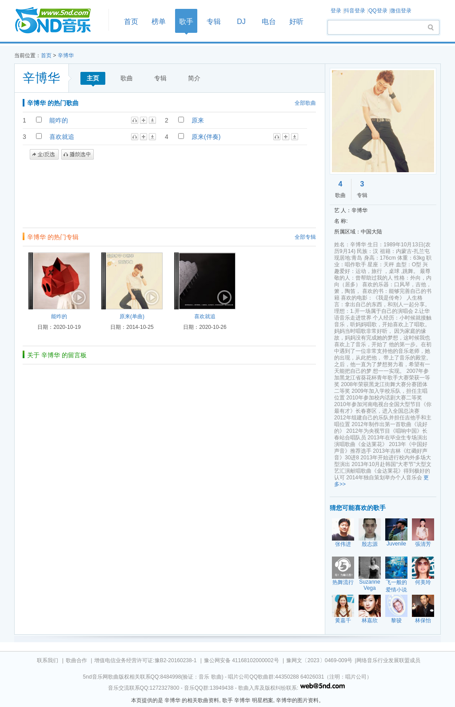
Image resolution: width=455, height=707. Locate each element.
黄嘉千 (343, 620)
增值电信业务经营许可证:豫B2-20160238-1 (145, 660)
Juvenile (396, 544)
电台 (269, 21)
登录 (336, 11)
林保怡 (423, 620)
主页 (93, 78)
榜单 (159, 21)
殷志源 (370, 544)
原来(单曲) (132, 316)
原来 (198, 120)
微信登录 (400, 11)
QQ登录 (377, 11)
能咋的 (58, 120)
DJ (241, 21)
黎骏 (396, 620)
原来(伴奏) (206, 136)
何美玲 (423, 582)
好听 (296, 21)
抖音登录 (354, 11)
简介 (194, 78)
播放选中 (77, 154)
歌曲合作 (76, 660)
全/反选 (44, 154)
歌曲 (126, 78)
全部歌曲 (305, 103)
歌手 (186, 21)
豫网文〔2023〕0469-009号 (319, 660)
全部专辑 (305, 237)
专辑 (214, 21)
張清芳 (423, 544)
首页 (58, 20)
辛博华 (66, 55)
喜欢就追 (61, 136)
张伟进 (343, 544)
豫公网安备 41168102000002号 (241, 660)
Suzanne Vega (369, 585)
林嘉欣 (370, 620)
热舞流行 (343, 582)
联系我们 (47, 660)
